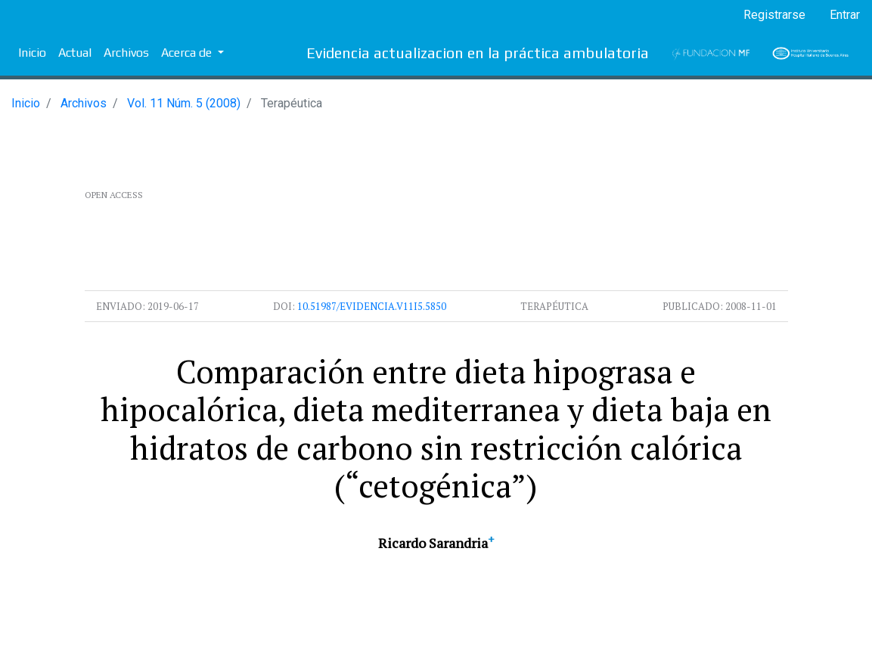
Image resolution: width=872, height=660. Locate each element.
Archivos (126, 52)
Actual (75, 52)
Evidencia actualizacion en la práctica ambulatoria (477, 52)
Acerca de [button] (188, 52)
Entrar (845, 15)
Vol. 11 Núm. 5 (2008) (183, 103)
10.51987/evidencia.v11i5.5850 (371, 306)
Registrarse (774, 15)
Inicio (32, 52)
